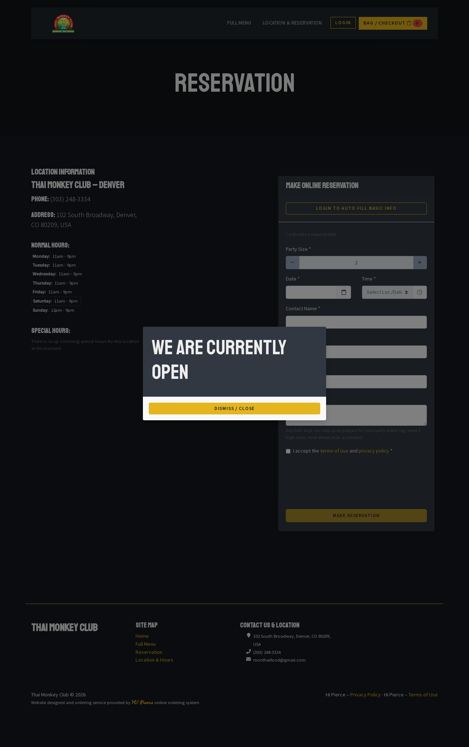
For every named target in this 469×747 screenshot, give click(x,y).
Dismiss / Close (234, 408)
